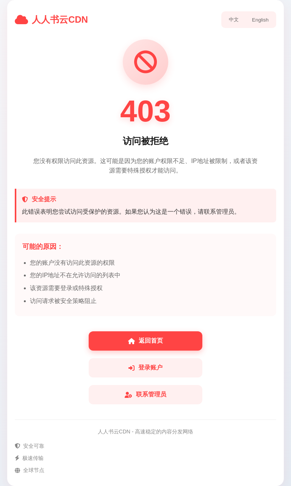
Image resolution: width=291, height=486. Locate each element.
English (260, 20)
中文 (234, 19)
